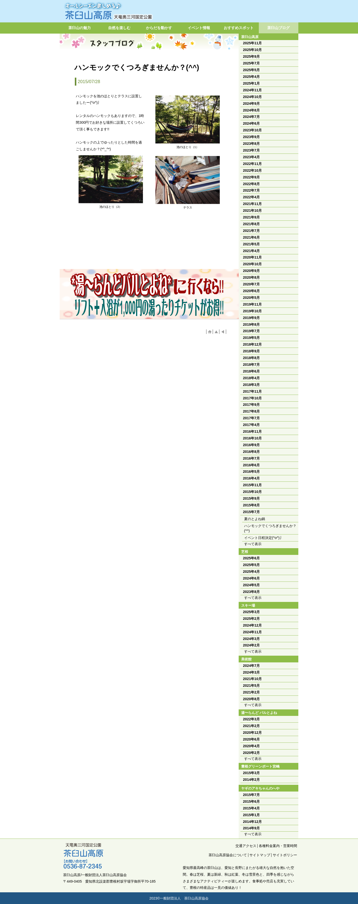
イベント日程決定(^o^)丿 (263, 538)
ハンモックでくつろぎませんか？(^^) (270, 528)
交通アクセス (245, 846)
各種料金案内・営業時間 (278, 846)
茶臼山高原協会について (228, 855)
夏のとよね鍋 (254, 519)
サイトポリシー (285, 855)
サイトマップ (259, 855)
